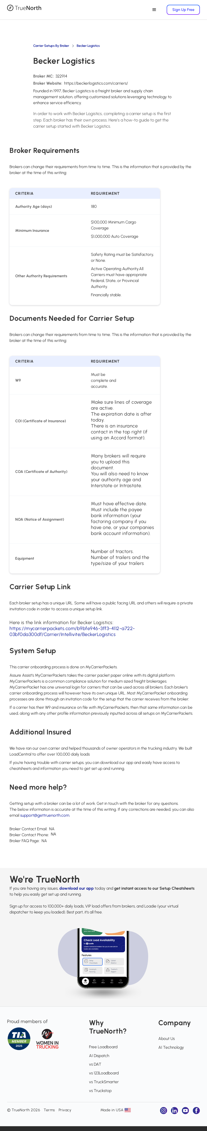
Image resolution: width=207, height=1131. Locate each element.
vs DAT (95, 1064)
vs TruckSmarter (104, 1081)
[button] (152, 10)
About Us (166, 1038)
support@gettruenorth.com (44, 815)
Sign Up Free (183, 9)
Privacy (65, 1110)
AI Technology (171, 1047)
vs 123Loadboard (104, 1073)
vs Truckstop (100, 1090)
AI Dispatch (99, 1055)
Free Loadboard (103, 1046)
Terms (49, 1110)
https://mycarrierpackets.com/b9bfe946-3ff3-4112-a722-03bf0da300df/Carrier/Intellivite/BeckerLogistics (72, 631)
